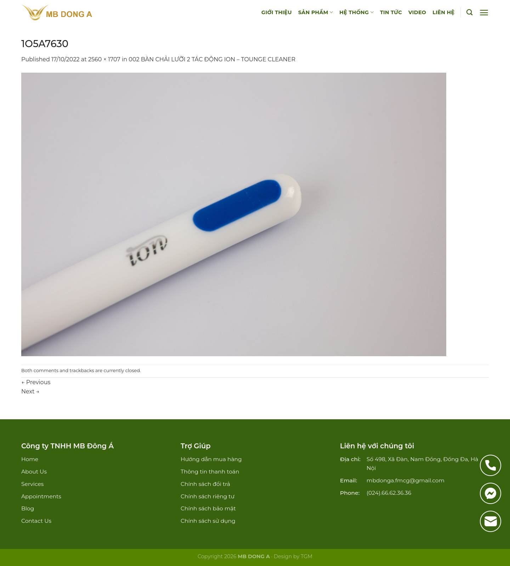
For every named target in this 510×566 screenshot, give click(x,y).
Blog (27, 508)
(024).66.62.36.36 (389, 492)
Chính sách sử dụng (208, 520)
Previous (35, 382)
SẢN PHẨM (315, 12)
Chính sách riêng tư (207, 496)
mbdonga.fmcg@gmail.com (405, 480)
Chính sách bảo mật (208, 508)
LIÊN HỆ (443, 12)
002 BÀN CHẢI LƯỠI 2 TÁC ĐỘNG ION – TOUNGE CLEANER (212, 59)
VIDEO (417, 12)
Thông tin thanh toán (210, 471)
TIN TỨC (391, 12)
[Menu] (484, 12)
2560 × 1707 (104, 59)
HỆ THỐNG (356, 12)
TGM (306, 556)
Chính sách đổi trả (205, 484)
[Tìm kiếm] (469, 12)
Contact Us (36, 520)
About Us (34, 471)
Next (30, 391)
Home (29, 459)
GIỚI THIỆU (276, 12)
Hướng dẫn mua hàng (211, 459)
